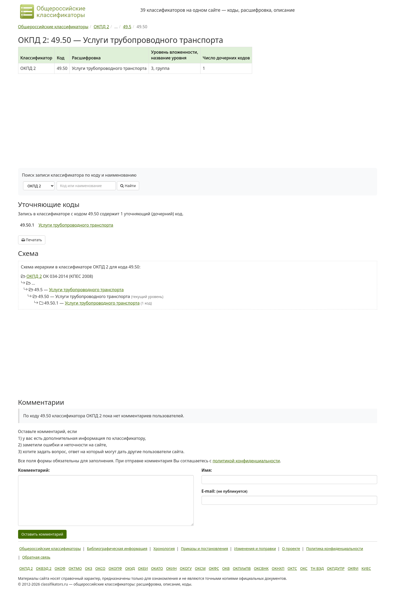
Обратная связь (36, 557)
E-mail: (224, 491)
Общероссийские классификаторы (50, 548)
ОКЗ (88, 568)
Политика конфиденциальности (334, 548)
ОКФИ (353, 568)
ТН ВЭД (317, 568)
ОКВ (226, 568)
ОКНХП (278, 568)
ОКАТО (157, 568)
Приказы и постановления (204, 548)
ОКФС (214, 568)
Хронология (164, 548)
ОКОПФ (115, 568)
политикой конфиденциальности (246, 461)
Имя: (207, 470)
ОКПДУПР (335, 568)
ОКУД (130, 568)
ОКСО (100, 568)
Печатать (31, 239)
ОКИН (171, 568)
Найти (128, 185)
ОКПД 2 (34, 276)
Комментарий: (34, 470)
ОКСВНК (261, 568)
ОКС (303, 568)
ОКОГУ (186, 568)
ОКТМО (75, 568)
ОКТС (292, 568)
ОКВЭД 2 (43, 568)
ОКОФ (60, 568)
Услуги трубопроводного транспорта (76, 225)
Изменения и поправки (255, 548)
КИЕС (366, 568)
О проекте (291, 548)
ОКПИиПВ (242, 568)
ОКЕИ (143, 568)
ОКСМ (200, 568)
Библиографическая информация (117, 548)
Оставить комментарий (42, 534)
